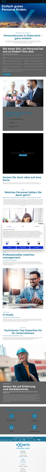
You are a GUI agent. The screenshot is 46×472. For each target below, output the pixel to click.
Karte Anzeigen (23, 155)
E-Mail (11, 431)
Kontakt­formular (34, 431)
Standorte (23, 459)
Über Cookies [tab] (37, 226)
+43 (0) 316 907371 (12, 122)
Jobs (23, 458)
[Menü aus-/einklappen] (43, 1)
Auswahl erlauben (23, 247)
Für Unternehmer (23, 462)
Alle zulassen (36, 247)
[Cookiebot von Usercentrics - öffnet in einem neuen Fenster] (39, 223)
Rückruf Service (11, 420)
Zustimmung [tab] (9, 226)
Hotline (34, 421)
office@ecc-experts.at (23, 456)
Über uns (23, 464)
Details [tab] (23, 226)
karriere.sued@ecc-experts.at (14, 126)
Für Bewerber (23, 461)
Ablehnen (9, 247)
